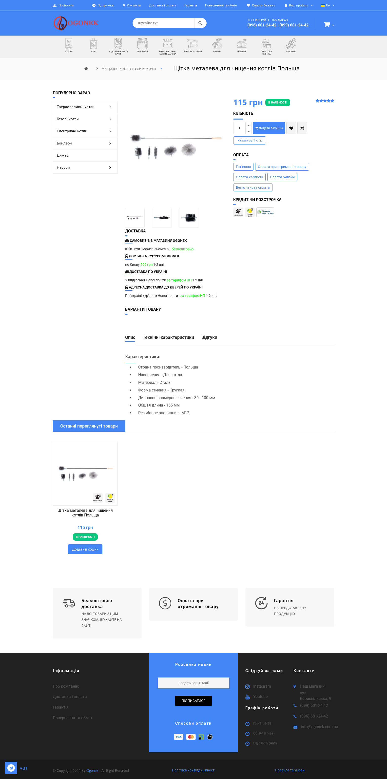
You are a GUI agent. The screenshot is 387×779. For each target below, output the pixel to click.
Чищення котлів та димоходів (129, 68)
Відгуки (209, 337)
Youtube (260, 694)
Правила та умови (290, 768)
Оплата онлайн (282, 177)
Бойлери (86, 143)
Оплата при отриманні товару (282, 167)
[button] (329, 25)
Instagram (262, 684)
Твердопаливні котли (86, 107)
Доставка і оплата (70, 694)
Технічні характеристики (168, 337)
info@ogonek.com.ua (319, 724)
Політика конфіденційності (193, 768)
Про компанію (66, 684)
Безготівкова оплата (253, 187)
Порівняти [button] (63, 5)
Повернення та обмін (72, 716)
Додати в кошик (269, 128)
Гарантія (61, 705)
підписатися (193, 698)
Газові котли (86, 119)
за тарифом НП (179, 280)
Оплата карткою (249, 177)
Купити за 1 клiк (249, 140)
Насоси (86, 167)
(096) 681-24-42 (261, 25)
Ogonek (92, 768)
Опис (130, 337)
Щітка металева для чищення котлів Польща (85, 513)
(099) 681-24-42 (294, 25)
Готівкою (243, 167)
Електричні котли (86, 131)
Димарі (63, 155)
